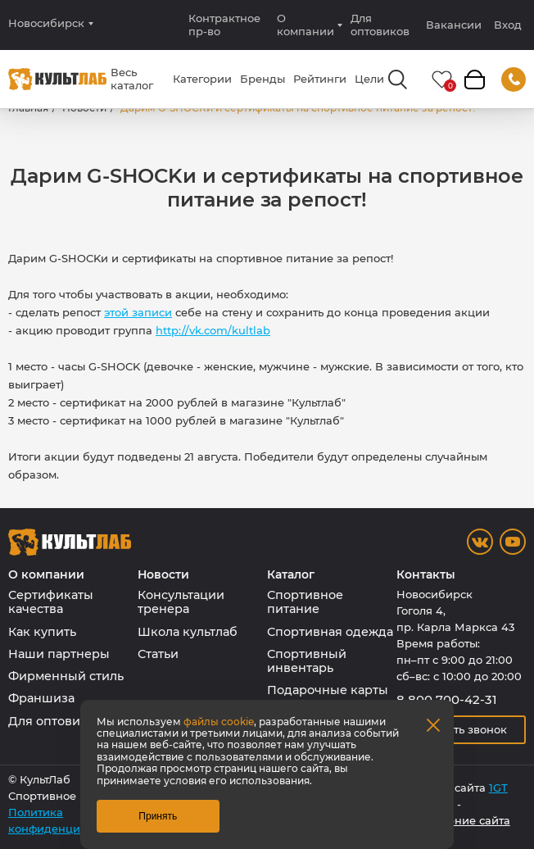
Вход (508, 25)
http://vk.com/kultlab (213, 330)
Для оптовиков (380, 24)
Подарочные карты (327, 690)
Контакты (425, 575)
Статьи (158, 654)
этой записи (138, 312)
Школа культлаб (188, 631)
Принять (157, 816)
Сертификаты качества (50, 602)
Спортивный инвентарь (306, 661)
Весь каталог (132, 79)
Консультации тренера (181, 602)
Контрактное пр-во (224, 24)
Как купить (42, 631)
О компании (305, 24)
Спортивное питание (305, 602)
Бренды (262, 78)
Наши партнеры (59, 654)
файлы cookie (218, 721)
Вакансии (454, 24)
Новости (163, 575)
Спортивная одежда (330, 631)
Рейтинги (319, 78)
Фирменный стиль (66, 676)
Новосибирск (46, 23)
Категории (202, 78)
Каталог (291, 575)
